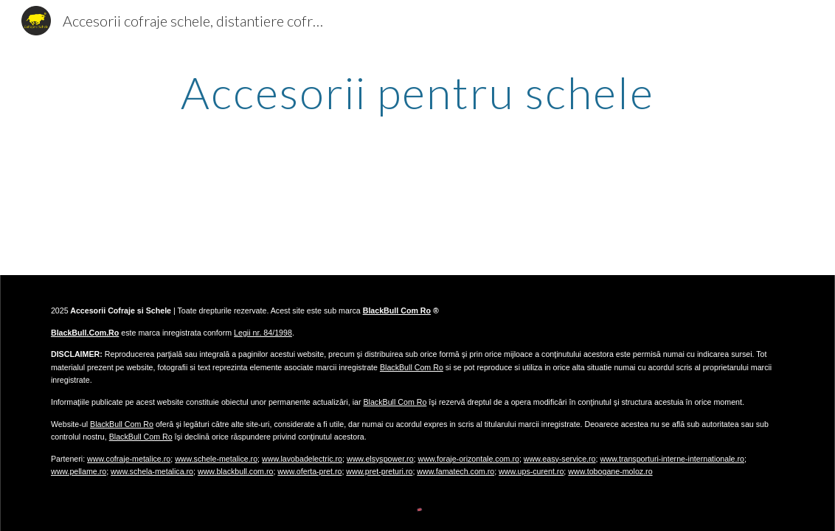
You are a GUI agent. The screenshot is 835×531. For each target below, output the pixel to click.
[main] (418, 92)
